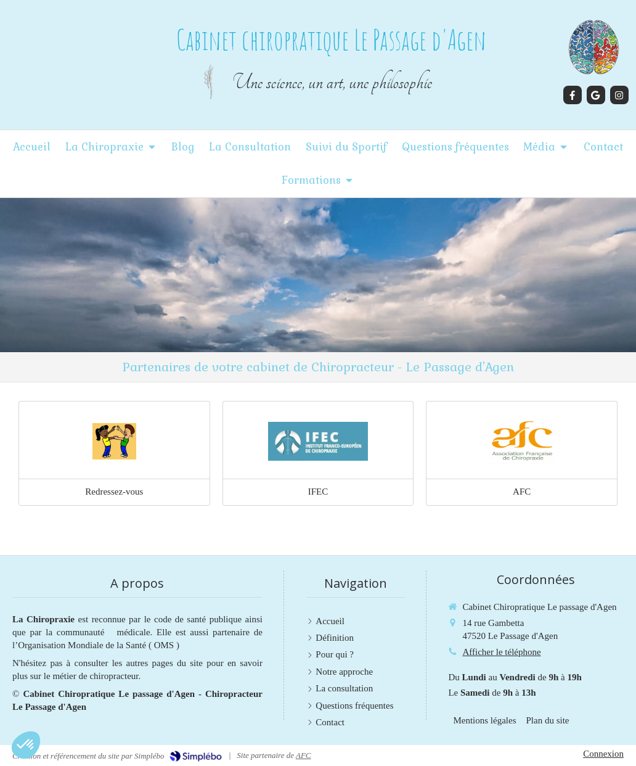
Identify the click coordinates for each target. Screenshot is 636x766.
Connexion (603, 754)
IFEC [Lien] (318, 491)
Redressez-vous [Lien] (114, 491)
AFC (303, 755)
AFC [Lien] (522, 491)
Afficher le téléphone (501, 652)
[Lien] (114, 442)
